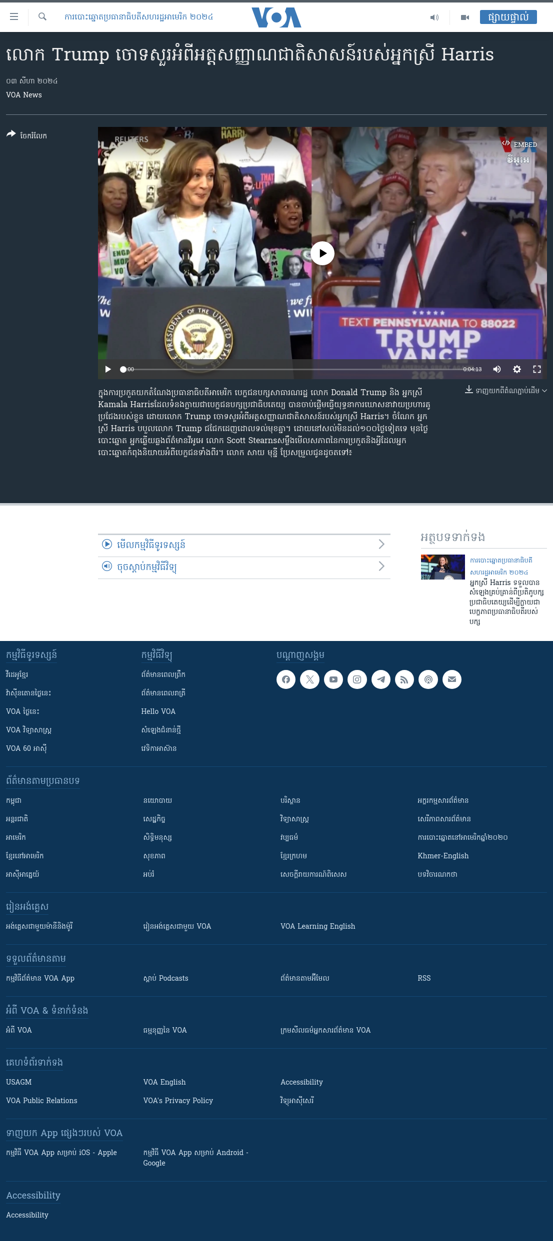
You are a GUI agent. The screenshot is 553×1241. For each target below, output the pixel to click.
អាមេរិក (16, 838)
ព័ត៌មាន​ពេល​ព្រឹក (164, 675)
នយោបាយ (158, 801)
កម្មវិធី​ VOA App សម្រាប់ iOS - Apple (61, 1153)
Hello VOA (159, 712)
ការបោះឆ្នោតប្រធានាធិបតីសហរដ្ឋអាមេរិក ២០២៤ (139, 17)
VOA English (165, 1083)
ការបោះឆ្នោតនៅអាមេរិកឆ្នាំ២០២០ (463, 838)
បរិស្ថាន (290, 801)
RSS (424, 979)
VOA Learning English (318, 927)
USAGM (19, 1083)
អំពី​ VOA (19, 1031)
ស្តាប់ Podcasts (166, 979)
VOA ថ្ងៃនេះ (23, 712)
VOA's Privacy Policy (179, 1101)
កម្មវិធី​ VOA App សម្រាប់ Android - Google (196, 1158)
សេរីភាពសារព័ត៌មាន (445, 819)
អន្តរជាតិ (17, 819)
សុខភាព (155, 856)
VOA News (24, 95)
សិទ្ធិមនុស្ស (158, 838)
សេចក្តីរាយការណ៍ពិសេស (313, 875)
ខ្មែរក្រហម (293, 856)
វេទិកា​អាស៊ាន (159, 749)
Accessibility (301, 1083)
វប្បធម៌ (289, 838)
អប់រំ (149, 875)
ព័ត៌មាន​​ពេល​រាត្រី (164, 693)
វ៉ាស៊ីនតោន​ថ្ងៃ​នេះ (29, 693)
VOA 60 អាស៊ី (26, 749)
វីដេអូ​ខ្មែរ (17, 675)
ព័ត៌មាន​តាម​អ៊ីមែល (305, 979)
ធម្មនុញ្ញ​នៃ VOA (166, 1031)
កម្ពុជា (14, 801)
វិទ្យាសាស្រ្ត (294, 819)
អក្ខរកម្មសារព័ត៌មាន (443, 801)
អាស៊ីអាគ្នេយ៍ (23, 875)
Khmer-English (443, 856)
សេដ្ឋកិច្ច (155, 819)
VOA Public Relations (42, 1101)
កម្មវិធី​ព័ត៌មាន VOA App (40, 979)
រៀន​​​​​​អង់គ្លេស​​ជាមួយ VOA (178, 927)
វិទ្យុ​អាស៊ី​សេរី (297, 1101)
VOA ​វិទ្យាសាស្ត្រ (29, 730)
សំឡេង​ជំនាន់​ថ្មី (161, 730)
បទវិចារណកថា (438, 875)
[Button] (26, 137)
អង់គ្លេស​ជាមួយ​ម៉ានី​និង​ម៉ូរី (39, 927)
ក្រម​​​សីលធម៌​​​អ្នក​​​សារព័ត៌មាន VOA (325, 1031)
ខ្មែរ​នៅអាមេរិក (25, 856)
